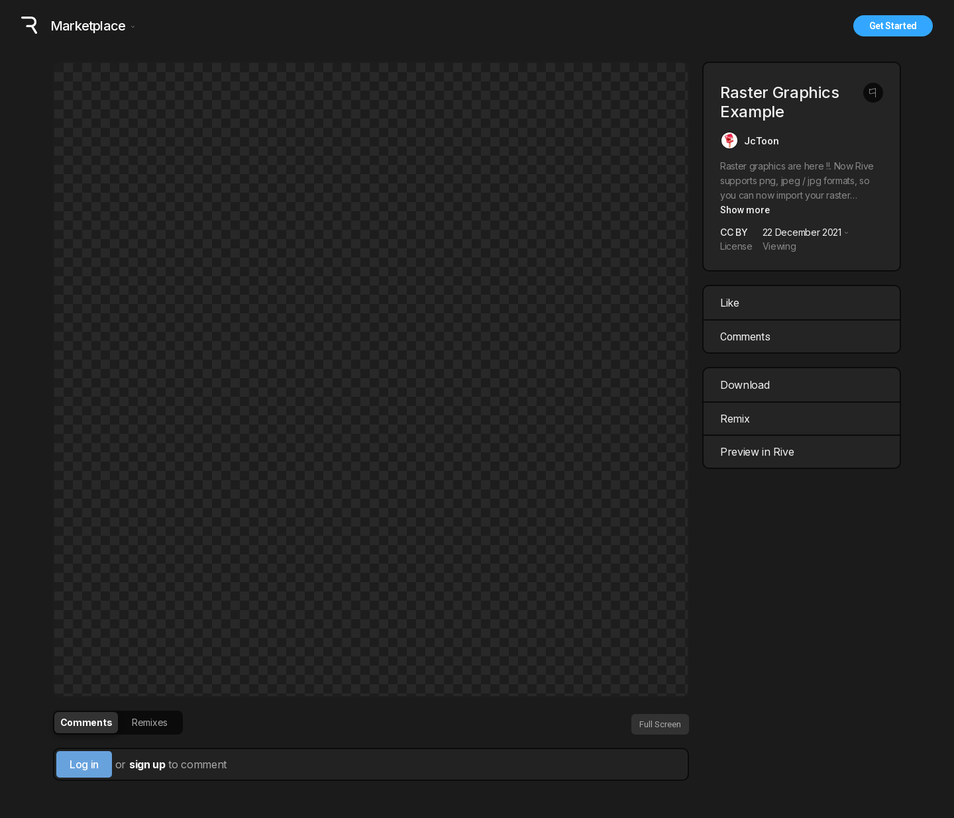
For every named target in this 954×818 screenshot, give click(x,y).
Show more (745, 210)
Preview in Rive (803, 451)
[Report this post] (873, 93)
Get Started (893, 26)
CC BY (733, 232)
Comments (745, 337)
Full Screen (660, 724)
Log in (84, 764)
